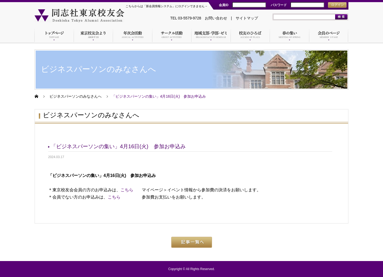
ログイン (337, 5)
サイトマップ (247, 18)
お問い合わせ (216, 18)
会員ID (223, 5)
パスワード (279, 5)
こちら (126, 190)
